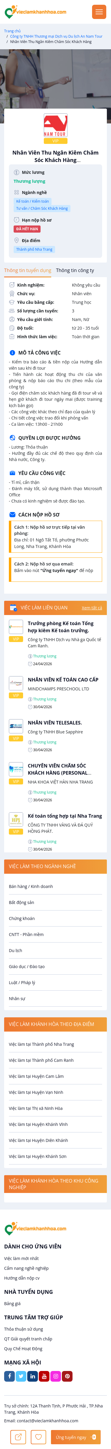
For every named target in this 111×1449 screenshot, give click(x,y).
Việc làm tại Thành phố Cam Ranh (41, 1060)
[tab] (27, 270)
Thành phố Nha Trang (34, 249)
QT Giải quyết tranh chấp (28, 1339)
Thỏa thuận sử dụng (23, 1329)
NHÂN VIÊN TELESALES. (55, 722)
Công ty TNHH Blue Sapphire (55, 732)
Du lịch (15, 950)
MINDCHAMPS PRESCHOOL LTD (58, 689)
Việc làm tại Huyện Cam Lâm (36, 1076)
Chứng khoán (22, 918)
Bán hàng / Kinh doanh (31, 886)
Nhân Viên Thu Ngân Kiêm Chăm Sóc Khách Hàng (55, 159)
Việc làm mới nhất (21, 1258)
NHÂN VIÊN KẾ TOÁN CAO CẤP (63, 679)
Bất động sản (21, 902)
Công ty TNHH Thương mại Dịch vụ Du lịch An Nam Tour (56, 36)
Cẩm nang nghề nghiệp (26, 1268)
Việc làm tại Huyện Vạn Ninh (36, 1092)
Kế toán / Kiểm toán (32, 201)
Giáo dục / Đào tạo (27, 966)
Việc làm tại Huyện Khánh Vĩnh (38, 1124)
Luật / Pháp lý (22, 982)
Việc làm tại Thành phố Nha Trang (41, 1044)
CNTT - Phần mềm (26, 934)
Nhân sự (17, 998)
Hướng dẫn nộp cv (21, 1278)
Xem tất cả (92, 608)
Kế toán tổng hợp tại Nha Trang (65, 816)
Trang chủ (12, 31)
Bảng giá (12, 1303)
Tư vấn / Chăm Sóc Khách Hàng (42, 208)
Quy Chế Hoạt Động (23, 1348)
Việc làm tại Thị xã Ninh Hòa (36, 1108)
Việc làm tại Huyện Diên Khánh (38, 1140)
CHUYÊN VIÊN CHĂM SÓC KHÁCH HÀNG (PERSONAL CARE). (58, 772)
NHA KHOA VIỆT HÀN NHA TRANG (60, 782)
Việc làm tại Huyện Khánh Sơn (38, 1156)
